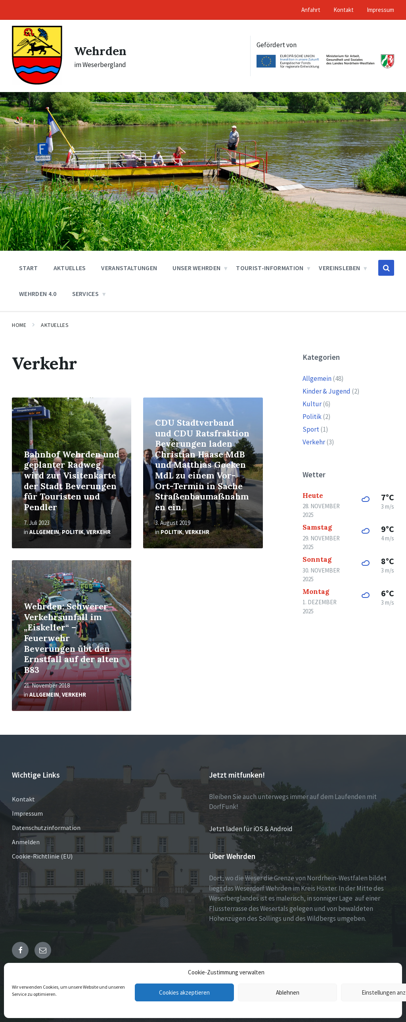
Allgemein (44, 532)
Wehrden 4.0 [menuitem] (38, 294)
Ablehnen (287, 992)
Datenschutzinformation (46, 828)
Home (19, 324)
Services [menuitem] (85, 294)
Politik (73, 532)
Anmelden (26, 842)
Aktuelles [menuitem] (70, 268)
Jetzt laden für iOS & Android (251, 828)
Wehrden (100, 50)
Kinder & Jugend (326, 391)
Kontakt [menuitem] (343, 9)
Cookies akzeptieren (184, 992)
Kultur (312, 404)
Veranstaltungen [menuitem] (129, 268)
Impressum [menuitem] (380, 9)
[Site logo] (37, 82)
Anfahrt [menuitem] (310, 9)
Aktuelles (55, 324)
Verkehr (98, 532)
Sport (311, 429)
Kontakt (23, 799)
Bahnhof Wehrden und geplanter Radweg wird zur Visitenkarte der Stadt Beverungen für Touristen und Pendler (71, 481)
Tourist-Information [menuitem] (269, 268)
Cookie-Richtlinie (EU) (42, 856)
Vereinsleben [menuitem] (339, 268)
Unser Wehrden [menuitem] (196, 268)
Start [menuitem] (28, 268)
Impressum (27, 813)
